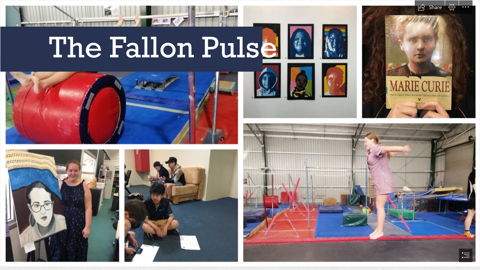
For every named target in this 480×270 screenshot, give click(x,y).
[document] (240, 135)
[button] (430, 7)
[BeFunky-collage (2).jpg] (240, 133)
